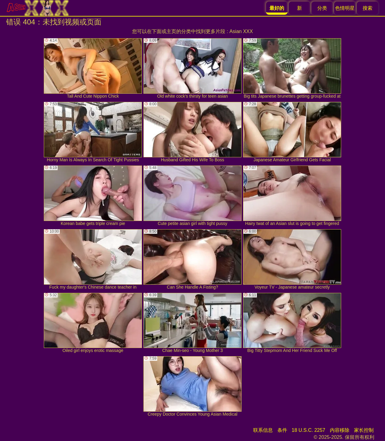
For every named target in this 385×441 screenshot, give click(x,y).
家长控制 (364, 430)
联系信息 (263, 430)
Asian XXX (241, 31)
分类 (322, 8)
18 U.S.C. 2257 (308, 430)
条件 (282, 430)
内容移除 (339, 430)
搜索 (367, 8)
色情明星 (345, 8)
